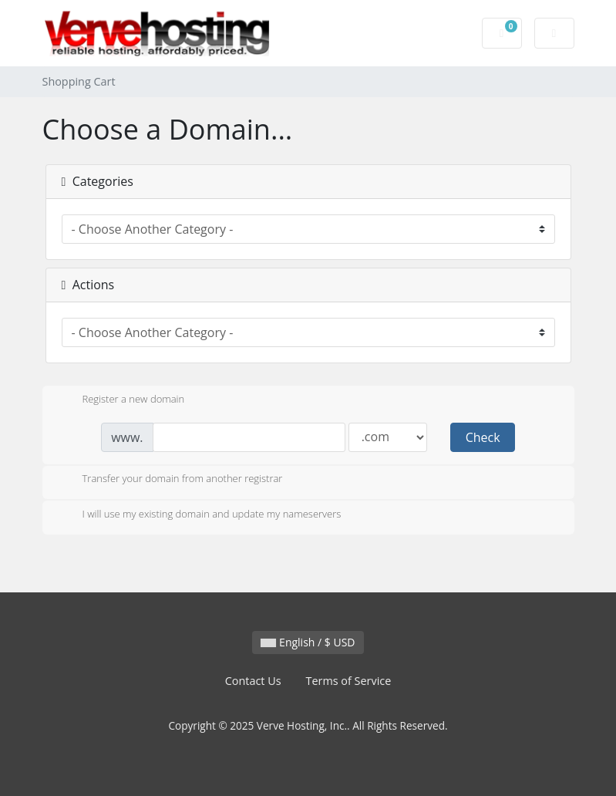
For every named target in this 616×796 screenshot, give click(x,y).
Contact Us (253, 680)
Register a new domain (121, 400)
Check (483, 437)
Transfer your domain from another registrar (170, 479)
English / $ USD (308, 642)
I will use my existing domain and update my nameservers (200, 515)
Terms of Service (349, 680)
